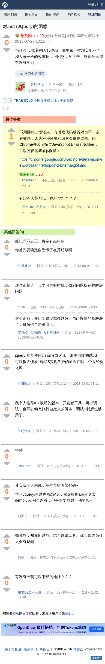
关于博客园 (13, 649)
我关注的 (32, 15)
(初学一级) (73, 207)
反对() (36, 332)
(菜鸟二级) (60, 266)
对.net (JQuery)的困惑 (25, 26)
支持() (23, 332)
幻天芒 (23, 516)
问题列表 (11, 15)
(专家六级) (57, 557)
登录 (91, 5)
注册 (100, 5)
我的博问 (53, 15)
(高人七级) (57, 307)
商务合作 (46, 649)
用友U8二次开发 (34, 207)
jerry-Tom (24, 466)
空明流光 (24, 431)
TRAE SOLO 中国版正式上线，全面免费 (43, 101)
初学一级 (55, 84)
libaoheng (29, 180)
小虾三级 (48, 180)
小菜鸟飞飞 (35, 84)
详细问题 (94, 15)
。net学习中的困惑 (30, 74)
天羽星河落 (51, 332)
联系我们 (30, 649)
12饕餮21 (25, 266)
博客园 (78, 649)
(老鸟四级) (62, 466)
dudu (21, 307)
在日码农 (24, 384)
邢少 (21, 557)
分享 (6, 108)
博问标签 (74, 15)
